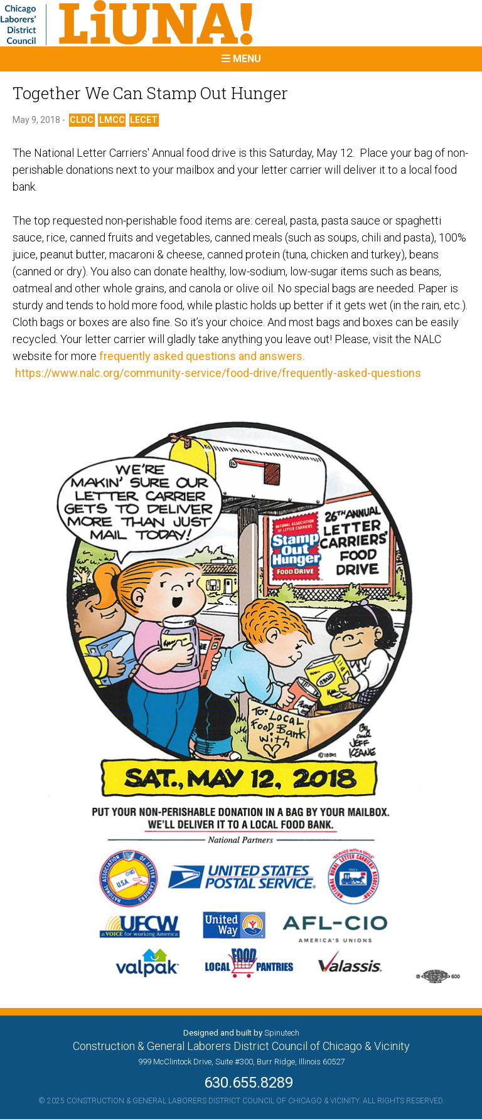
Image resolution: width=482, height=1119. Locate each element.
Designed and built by (241, 1032)
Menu (241, 59)
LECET (144, 120)
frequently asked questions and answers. (202, 356)
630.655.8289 (241, 1082)
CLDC (82, 120)
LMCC (112, 120)
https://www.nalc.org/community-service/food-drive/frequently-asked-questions (217, 372)
